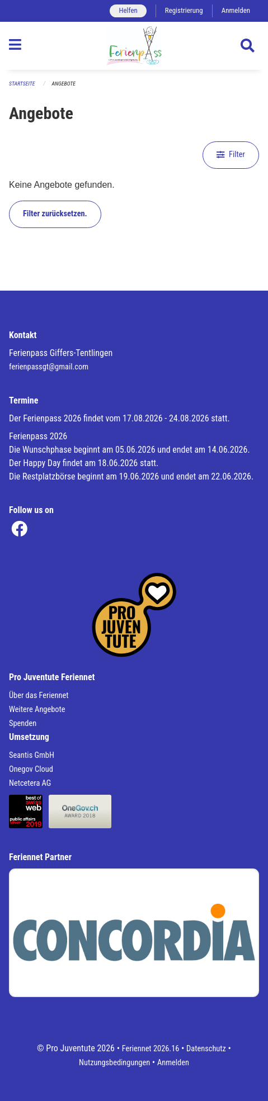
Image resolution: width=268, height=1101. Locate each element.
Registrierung (184, 10)
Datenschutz (206, 1048)
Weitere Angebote (37, 709)
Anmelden (236, 10)
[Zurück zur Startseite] (133, 46)
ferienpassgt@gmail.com (48, 367)
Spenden (22, 723)
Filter (231, 154)
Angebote (64, 83)
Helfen (128, 10)
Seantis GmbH (31, 755)
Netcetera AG (30, 783)
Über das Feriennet (38, 695)
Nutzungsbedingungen (114, 1062)
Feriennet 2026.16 (151, 1048)
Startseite (22, 83)
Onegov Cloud (31, 769)
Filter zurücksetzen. (55, 214)
